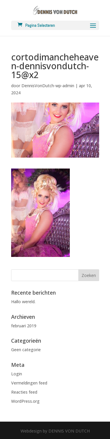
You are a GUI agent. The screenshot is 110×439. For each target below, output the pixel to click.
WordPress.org (25, 401)
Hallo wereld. (23, 301)
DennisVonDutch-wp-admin (47, 85)
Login (16, 374)
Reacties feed (24, 392)
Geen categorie (26, 349)
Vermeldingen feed (29, 383)
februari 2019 (23, 326)
